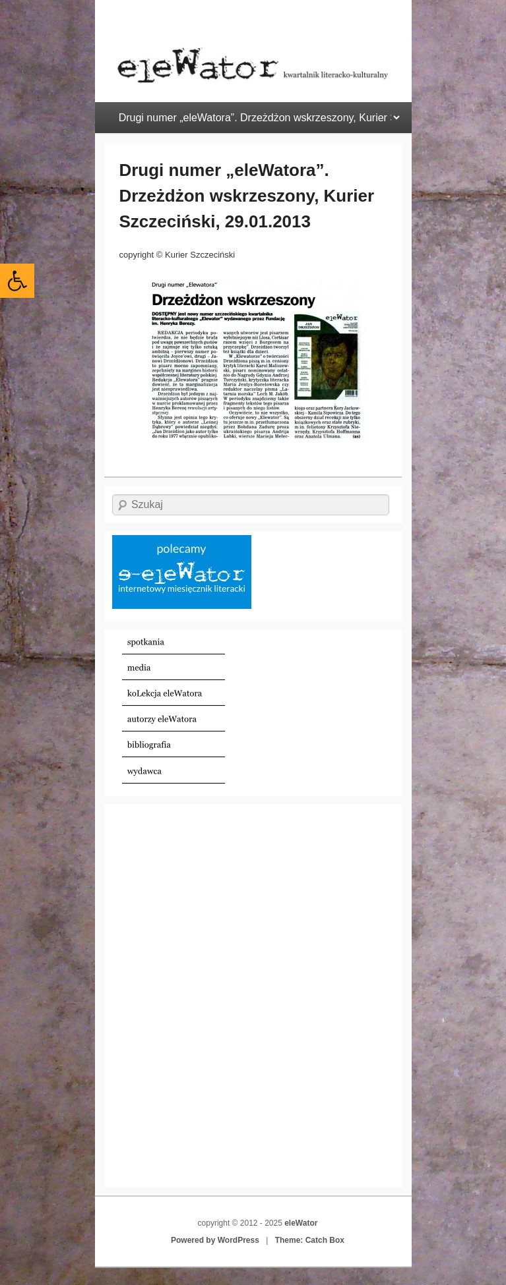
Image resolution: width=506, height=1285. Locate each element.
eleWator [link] (300, 1223)
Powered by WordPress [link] (215, 1240)
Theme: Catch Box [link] (309, 1240)
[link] (17, 281)
